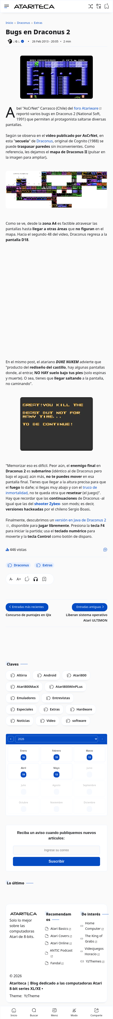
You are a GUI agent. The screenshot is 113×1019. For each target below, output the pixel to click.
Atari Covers (59, 936)
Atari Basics (59, 928)
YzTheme (31, 995)
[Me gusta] (105, 549)
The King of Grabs (94, 938)
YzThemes (93, 961)
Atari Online (59, 943)
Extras (44, 565)
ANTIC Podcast (61, 950)
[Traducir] (98, 6)
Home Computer (93, 926)
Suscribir (56, 861)
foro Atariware (86, 108)
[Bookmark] (44, 579)
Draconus (45, 140)
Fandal (55, 963)
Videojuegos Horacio (94, 951)
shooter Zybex (47, 503)
